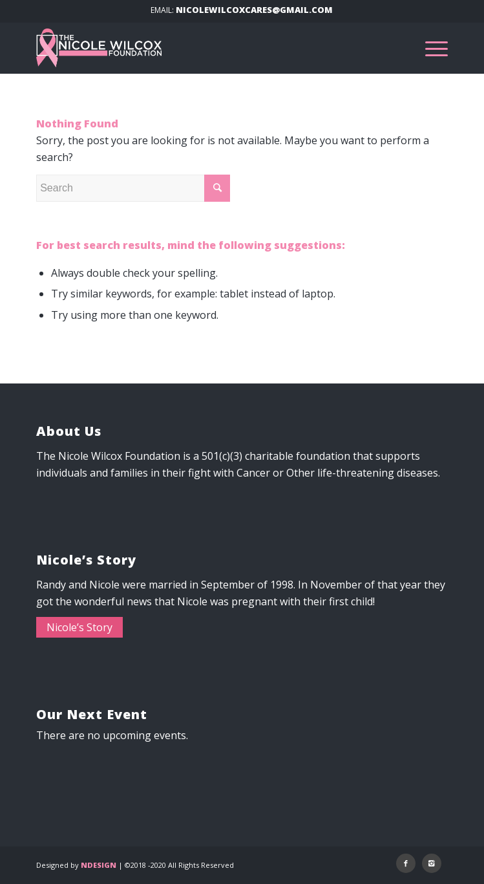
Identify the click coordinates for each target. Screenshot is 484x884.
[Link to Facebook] (406, 863)
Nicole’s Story (79, 627)
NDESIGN (98, 865)
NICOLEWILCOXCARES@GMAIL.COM (254, 10)
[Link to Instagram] (431, 863)
